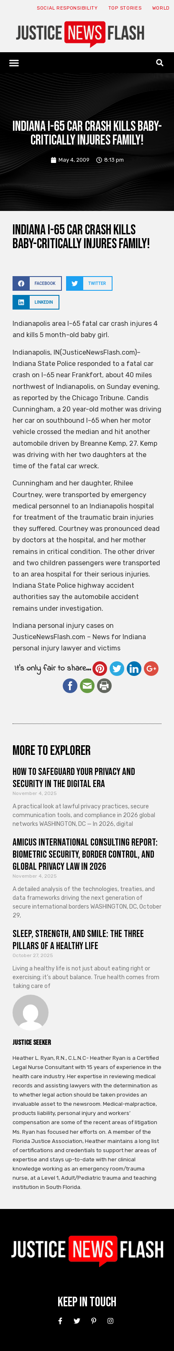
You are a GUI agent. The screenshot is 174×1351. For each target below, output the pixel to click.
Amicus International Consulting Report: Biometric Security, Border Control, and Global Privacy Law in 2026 (85, 854)
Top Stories (125, 8)
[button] (14, 63)
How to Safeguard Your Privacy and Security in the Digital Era (74, 778)
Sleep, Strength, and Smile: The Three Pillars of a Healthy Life (78, 940)
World (161, 8)
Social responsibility (67, 8)
